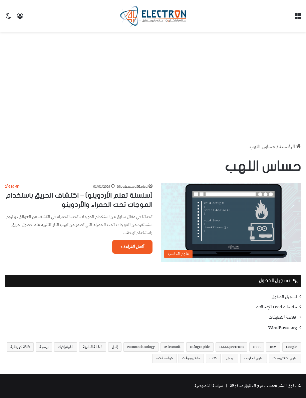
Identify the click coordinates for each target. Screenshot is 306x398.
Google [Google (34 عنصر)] (291, 346)
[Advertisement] (153, 85)
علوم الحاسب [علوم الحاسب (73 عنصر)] (253, 358)
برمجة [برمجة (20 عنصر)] (43, 346)
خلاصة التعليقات (283, 317)
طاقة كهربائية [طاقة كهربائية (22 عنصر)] (20, 346)
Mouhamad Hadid (132, 186)
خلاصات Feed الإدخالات (276, 307)
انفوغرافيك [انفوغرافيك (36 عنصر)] (65, 346)
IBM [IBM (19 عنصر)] (273, 346)
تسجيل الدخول (284, 297)
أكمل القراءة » (132, 247)
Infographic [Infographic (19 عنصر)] (200, 346)
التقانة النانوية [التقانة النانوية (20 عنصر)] (92, 346)
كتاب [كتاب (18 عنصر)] (213, 358)
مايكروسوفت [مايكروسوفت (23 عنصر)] (191, 358)
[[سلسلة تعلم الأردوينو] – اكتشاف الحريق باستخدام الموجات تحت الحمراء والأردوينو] (231, 222)
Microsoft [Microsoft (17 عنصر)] (172, 346)
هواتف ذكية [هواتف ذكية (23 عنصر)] (164, 358)
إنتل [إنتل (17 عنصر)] (115, 346)
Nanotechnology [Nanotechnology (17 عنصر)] (141, 346)
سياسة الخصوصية (209, 386)
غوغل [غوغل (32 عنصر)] (230, 358)
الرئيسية (290, 147)
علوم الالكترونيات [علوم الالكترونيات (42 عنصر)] (285, 358)
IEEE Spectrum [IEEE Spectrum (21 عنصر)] (231, 346)
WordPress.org (282, 328)
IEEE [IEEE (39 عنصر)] (256, 346)
